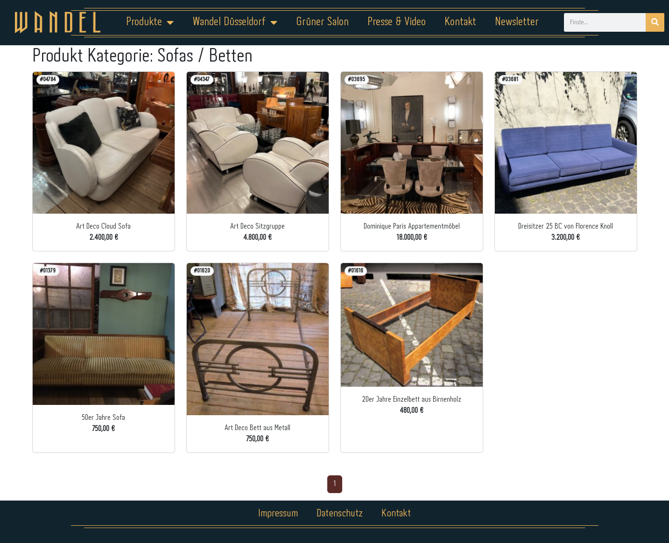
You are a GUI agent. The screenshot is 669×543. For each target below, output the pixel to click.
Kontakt (460, 22)
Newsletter (517, 22)
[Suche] (655, 22)
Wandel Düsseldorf (234, 22)
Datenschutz (340, 513)
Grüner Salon (322, 22)
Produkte (150, 22)
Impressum (278, 513)
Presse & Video (396, 22)
